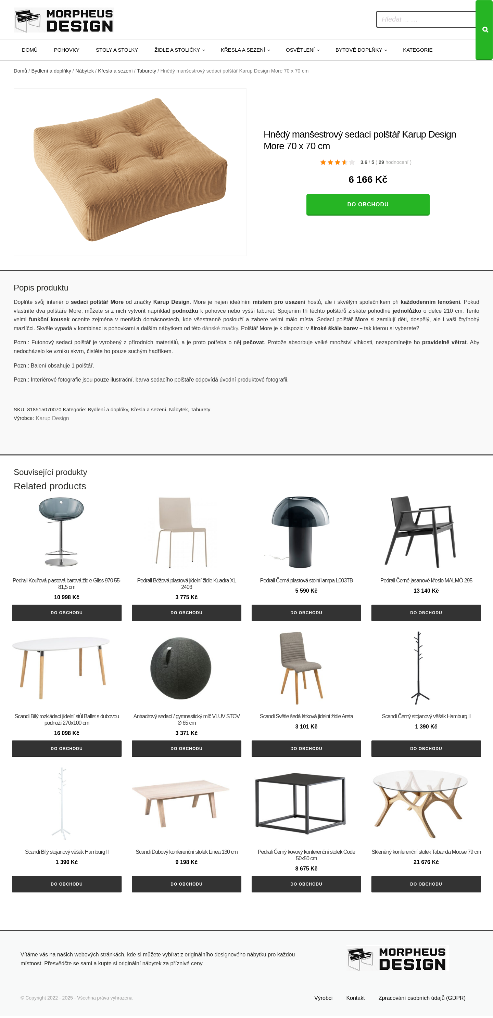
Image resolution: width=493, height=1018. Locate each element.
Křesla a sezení (243, 50)
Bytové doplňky (359, 50)
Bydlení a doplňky (51, 71)
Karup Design (52, 418)
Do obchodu (368, 204)
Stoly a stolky (117, 50)
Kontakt (355, 1000)
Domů (30, 50)
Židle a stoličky (177, 50)
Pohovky (66, 50)
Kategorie (417, 50)
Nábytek (84, 71)
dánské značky (220, 328)
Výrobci (323, 1000)
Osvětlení (300, 50)
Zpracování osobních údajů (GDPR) (422, 1000)
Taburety (146, 71)
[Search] (484, 30)
